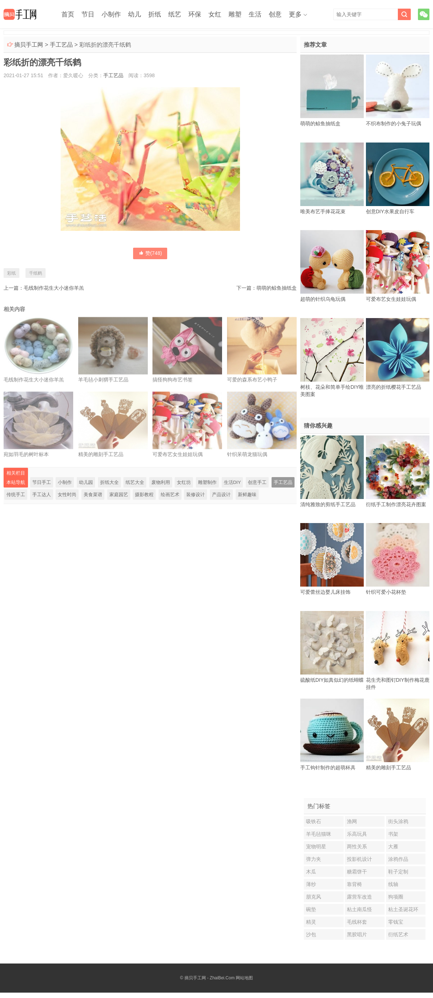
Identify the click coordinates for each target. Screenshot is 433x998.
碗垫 (311, 909)
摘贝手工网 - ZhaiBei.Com (209, 977)
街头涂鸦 (398, 821)
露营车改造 (359, 897)
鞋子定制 (398, 872)
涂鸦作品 (398, 859)
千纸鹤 (35, 273)
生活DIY (232, 482)
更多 (295, 14)
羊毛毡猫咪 (318, 834)
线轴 (393, 884)
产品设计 (221, 494)
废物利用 (160, 482)
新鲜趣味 (247, 494)
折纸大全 (109, 482)
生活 (255, 14)
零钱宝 (395, 922)
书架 (393, 834)
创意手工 (257, 482)
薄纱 (311, 884)
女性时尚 (67, 494)
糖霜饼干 (357, 872)
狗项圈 (395, 897)
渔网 (352, 821)
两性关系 (357, 846)
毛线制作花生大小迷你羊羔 (54, 288)
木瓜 (311, 872)
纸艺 (174, 14)
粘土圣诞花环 (403, 909)
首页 (67, 14)
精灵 (311, 922)
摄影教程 (144, 494)
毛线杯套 (357, 922)
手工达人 (41, 494)
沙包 (311, 934)
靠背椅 (354, 884)
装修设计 (195, 494)
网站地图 (244, 977)
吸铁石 (313, 821)
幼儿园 (86, 482)
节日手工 (41, 482)
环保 (194, 14)
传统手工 (15, 494)
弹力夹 (313, 859)
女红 (214, 14)
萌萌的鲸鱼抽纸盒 (276, 288)
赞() (150, 253)
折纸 (154, 14)
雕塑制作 (207, 482)
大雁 (393, 846)
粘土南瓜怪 (359, 909)
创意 (275, 14)
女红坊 (184, 482)
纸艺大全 (135, 482)
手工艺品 (61, 45)
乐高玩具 (357, 834)
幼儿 (134, 14)
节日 (87, 14)
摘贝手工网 (28, 45)
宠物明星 (316, 846)
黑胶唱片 (357, 934)
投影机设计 (359, 859)
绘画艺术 (170, 494)
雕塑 (235, 14)
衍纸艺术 (398, 934)
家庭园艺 (118, 494)
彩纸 (11, 273)
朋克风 (313, 897)
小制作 (111, 14)
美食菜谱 (93, 494)
